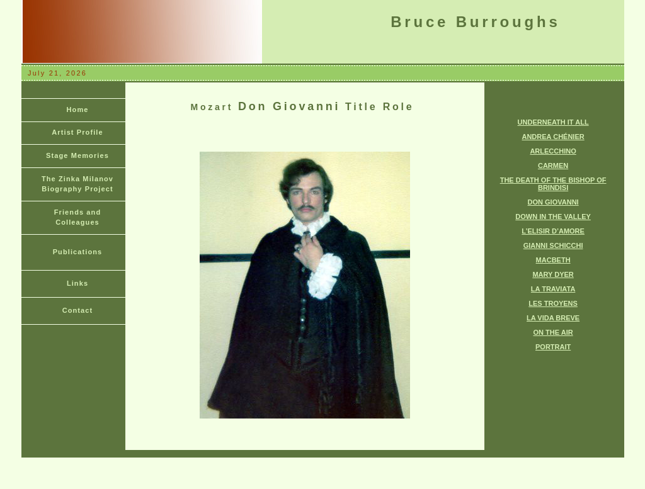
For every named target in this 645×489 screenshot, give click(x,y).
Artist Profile (77, 132)
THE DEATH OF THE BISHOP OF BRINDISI (553, 183)
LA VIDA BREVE (553, 318)
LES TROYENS (553, 303)
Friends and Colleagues (77, 217)
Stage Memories (77, 155)
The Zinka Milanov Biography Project (77, 184)
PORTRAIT (553, 347)
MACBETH (553, 260)
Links (77, 283)
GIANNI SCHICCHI (553, 245)
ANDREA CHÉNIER (553, 136)
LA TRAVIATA (553, 289)
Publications (78, 252)
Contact (77, 310)
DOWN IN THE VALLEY (553, 216)
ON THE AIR (553, 332)
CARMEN (553, 165)
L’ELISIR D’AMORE (553, 231)
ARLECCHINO (553, 151)
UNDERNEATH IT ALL (553, 122)
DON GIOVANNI (553, 202)
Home (78, 109)
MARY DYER (552, 274)
